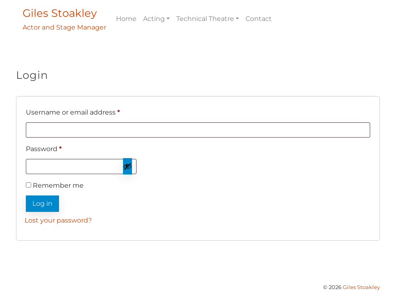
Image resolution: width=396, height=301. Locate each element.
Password (59, 147)
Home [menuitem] (126, 19)
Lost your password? (58, 220)
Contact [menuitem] (259, 19)
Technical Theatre (205, 19)
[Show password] (127, 166)
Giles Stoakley (361, 287)
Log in (42, 203)
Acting (154, 19)
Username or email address (88, 111)
